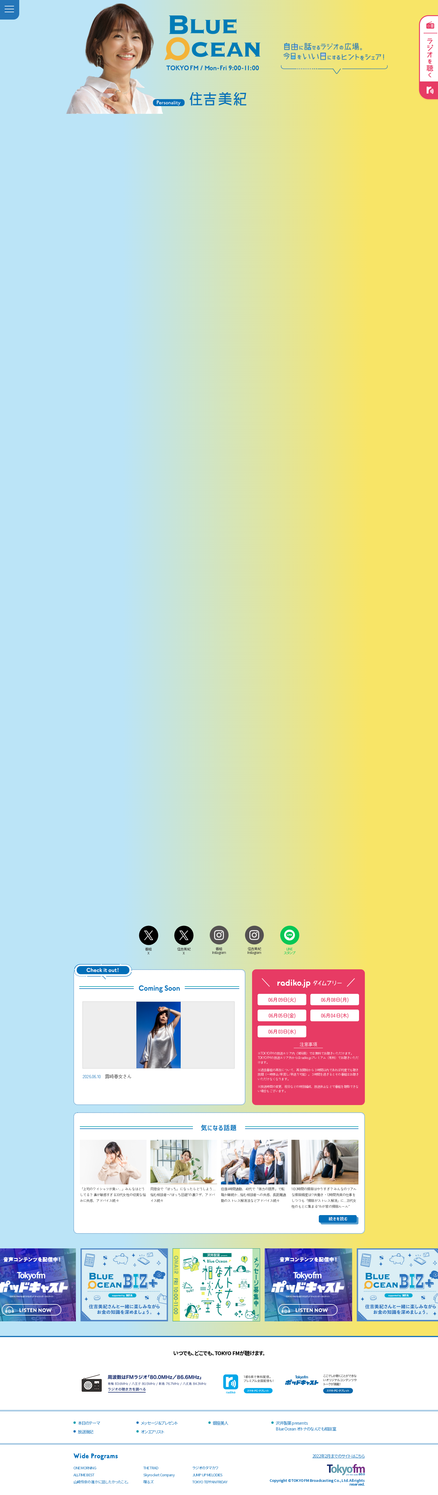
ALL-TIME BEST (83, 1474)
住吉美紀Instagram (254, 948)
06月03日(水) (282, 1031)
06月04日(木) (335, 1015)
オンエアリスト (152, 1431)
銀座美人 (220, 1423)
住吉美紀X (184, 948)
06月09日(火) (282, 999)
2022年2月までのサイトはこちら (338, 1456)
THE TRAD (151, 1467)
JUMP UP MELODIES (207, 1474)
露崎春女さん (158, 1040)
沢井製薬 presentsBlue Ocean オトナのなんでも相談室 (306, 1426)
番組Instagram (219, 948)
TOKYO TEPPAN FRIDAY (210, 1481)
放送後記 (85, 1431)
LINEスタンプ (289, 948)
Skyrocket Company (159, 1474)
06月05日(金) (282, 1015)
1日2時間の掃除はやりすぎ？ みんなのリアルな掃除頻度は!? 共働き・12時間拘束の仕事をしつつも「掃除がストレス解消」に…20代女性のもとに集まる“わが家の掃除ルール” (324, 1194)
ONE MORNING (84, 1467)
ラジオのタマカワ (205, 1467)
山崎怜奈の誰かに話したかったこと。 (101, 1481)
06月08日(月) (335, 999)
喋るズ (148, 1481)
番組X (148, 948)
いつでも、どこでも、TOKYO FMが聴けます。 (219, 1353)
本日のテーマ (89, 1423)
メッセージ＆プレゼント (159, 1423)
